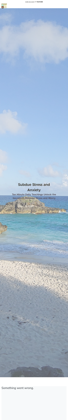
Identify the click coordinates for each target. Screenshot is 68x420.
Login (65, 6)
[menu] (65, 6)
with (34, 1)
